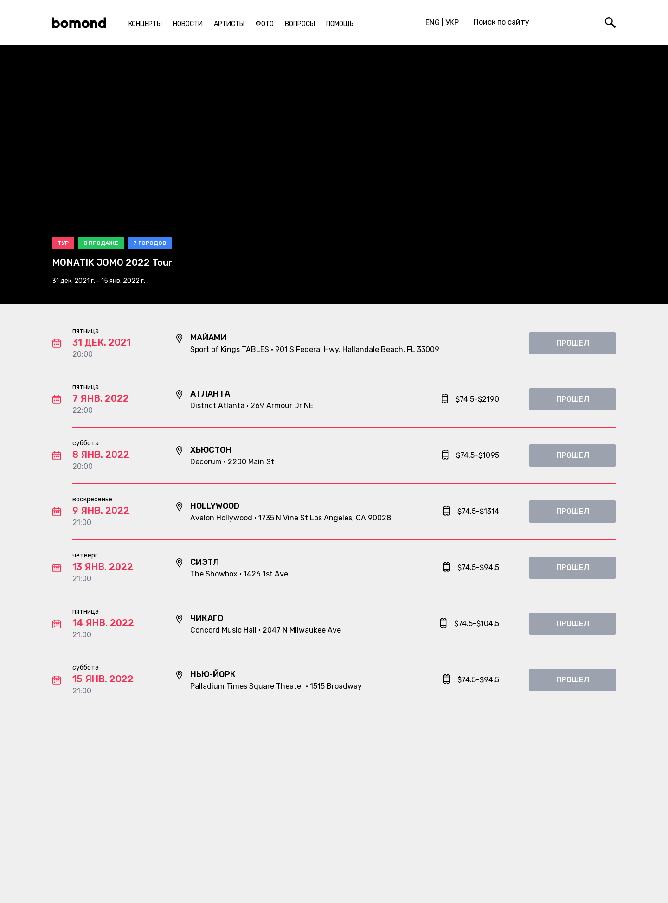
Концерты (145, 24)
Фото (265, 24)
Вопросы (300, 24)
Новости (188, 24)
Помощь (339, 24)
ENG (432, 22)
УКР (452, 22)
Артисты (229, 24)
